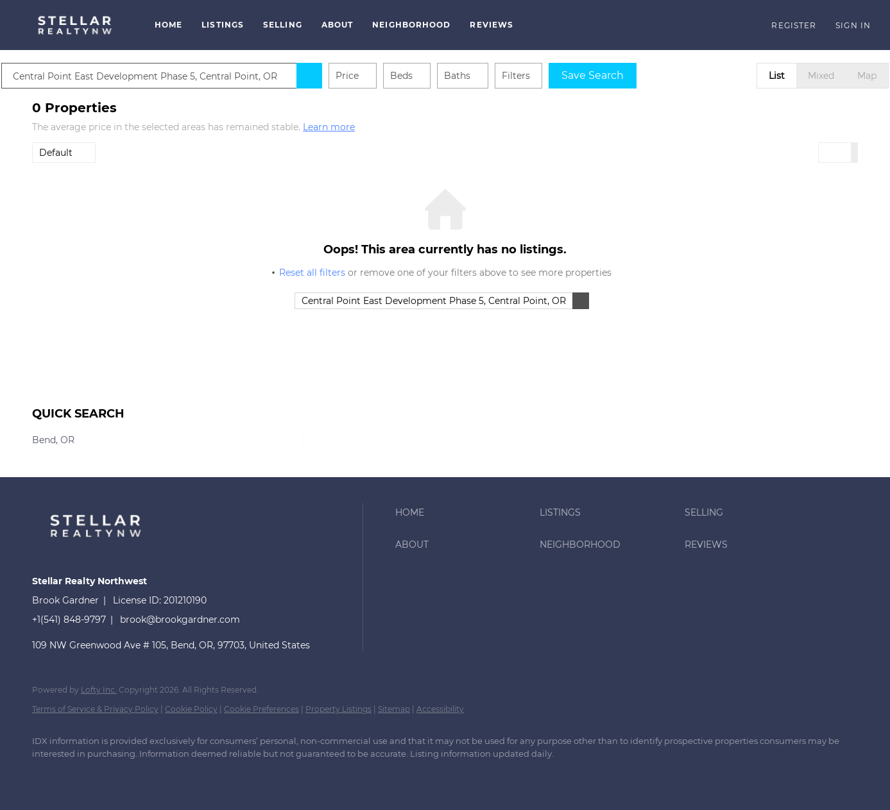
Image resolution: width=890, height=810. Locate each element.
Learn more (329, 127)
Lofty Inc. (99, 690)
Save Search (623, 75)
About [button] (337, 25)
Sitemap (394, 709)
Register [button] (793, 25)
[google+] (122, 775)
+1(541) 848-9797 (69, 619)
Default (56, 152)
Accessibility (440, 709)
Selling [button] (282, 25)
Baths (488, 75)
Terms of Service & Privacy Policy (95, 709)
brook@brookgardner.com (180, 619)
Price (377, 75)
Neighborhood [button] (411, 25)
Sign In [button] (853, 25)
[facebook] (47, 775)
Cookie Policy (191, 709)
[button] (74, 25)
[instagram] (84, 775)
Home (168, 25)
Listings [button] (222, 25)
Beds (432, 75)
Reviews (491, 25)
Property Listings (338, 709)
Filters (547, 75)
